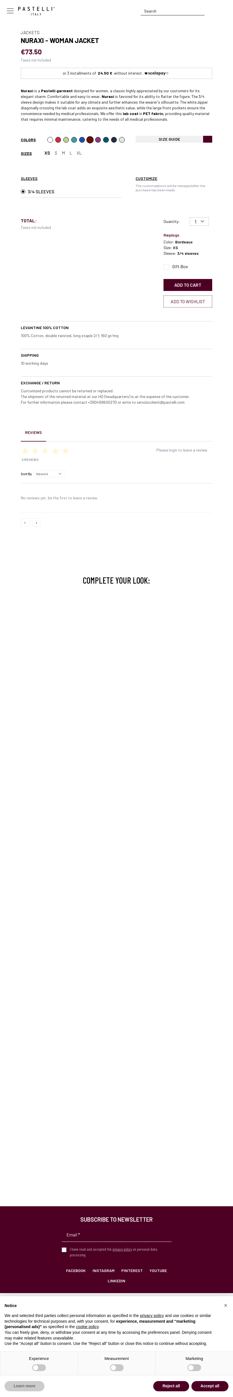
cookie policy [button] (87, 1326)
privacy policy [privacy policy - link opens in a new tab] (152, 1315)
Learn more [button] (24, 1386)
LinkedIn (116, 1280)
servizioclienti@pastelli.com (161, 402)
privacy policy (122, 1249)
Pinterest (132, 1270)
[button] (225, 1305)
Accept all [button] (210, 1386)
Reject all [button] (171, 1386)
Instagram (104, 1270)
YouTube (158, 1270)
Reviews (33, 432)
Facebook (76, 1270)
